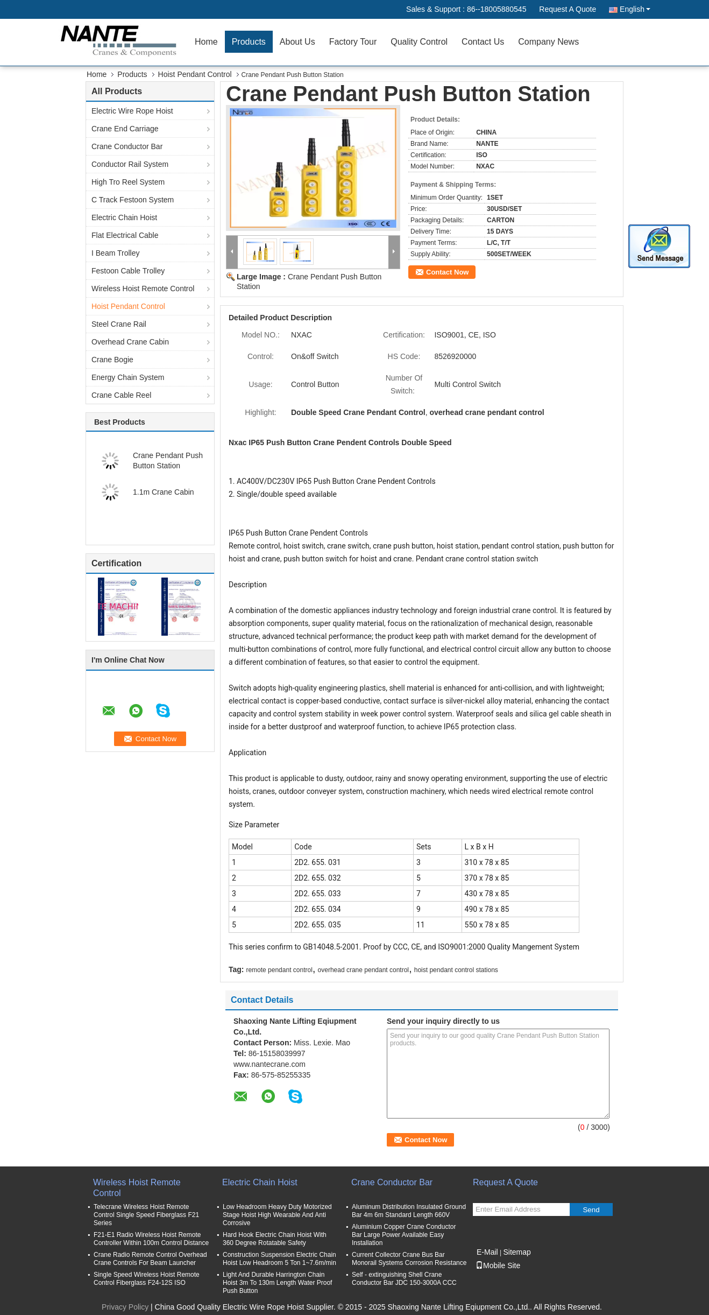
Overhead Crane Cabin (130, 341)
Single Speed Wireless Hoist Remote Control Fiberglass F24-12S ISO (147, 1278)
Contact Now (447, 272)
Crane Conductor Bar (126, 146)
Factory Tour (353, 41)
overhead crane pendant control (363, 970)
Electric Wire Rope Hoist (132, 111)
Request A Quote (567, 9)
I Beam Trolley (115, 253)
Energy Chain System (127, 377)
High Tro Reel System (128, 182)
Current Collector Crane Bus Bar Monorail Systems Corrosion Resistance (409, 1259)
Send (591, 1210)
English (635, 9)
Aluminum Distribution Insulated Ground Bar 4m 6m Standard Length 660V (409, 1211)
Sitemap (516, 1252)
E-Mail (487, 1252)
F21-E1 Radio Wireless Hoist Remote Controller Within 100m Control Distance (151, 1239)
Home (206, 41)
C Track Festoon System (132, 199)
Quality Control (419, 41)
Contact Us (483, 41)
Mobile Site (498, 1265)
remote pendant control (279, 970)
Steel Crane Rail (118, 324)
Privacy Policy (125, 1307)
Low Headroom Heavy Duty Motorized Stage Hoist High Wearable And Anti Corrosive (277, 1215)
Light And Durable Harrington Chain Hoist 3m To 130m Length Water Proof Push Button (277, 1283)
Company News (548, 41)
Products (249, 41)
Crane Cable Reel (121, 395)
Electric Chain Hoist (124, 217)
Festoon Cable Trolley (128, 270)
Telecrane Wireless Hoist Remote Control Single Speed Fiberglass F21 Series (146, 1215)
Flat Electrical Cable (125, 235)
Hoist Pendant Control (195, 74)
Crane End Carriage (125, 128)
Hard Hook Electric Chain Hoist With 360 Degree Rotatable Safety (275, 1239)
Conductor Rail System (129, 164)
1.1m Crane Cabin (163, 492)
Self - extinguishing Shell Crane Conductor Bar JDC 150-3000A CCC (404, 1278)
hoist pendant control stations (456, 970)
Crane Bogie (112, 359)
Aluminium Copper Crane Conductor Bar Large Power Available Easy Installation (404, 1235)
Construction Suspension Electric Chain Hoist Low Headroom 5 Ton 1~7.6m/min (279, 1259)
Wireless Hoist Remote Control (142, 288)
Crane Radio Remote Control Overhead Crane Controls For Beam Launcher (150, 1259)
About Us (297, 41)
